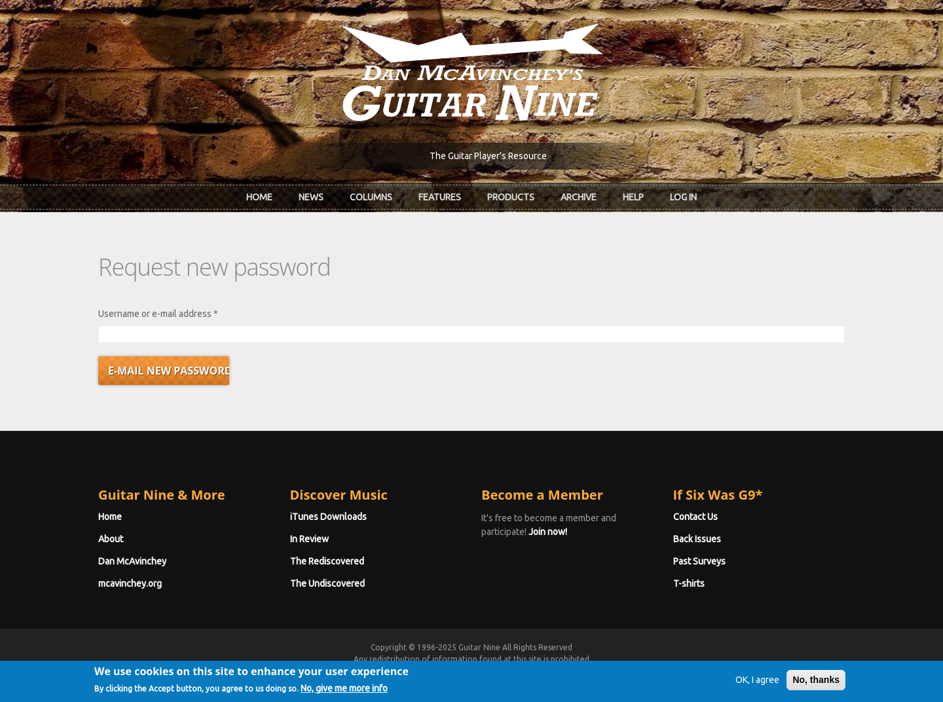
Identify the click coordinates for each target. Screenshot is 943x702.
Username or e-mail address (158, 313)
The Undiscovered (327, 583)
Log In (683, 197)
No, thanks (816, 685)
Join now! (547, 531)
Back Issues (697, 539)
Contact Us (695, 516)
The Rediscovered (327, 561)
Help (633, 197)
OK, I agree (757, 685)
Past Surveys (699, 561)
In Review (309, 539)
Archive (579, 197)
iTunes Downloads (328, 516)
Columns (371, 197)
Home (259, 197)
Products (510, 197)
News (311, 197)
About (110, 539)
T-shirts (689, 583)
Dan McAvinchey (132, 561)
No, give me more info (344, 693)
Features (439, 197)
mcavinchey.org (130, 583)
